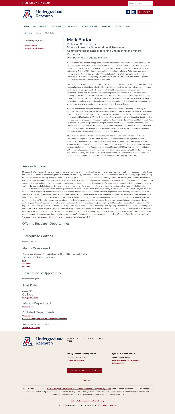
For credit (26, 266)
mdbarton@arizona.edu (35, 48)
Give (128, 26)
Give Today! (145, 12)
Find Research (57, 26)
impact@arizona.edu (75, 360)
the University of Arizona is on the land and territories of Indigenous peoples (79, 389)
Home (26, 26)
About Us (106, 26)
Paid (24, 261)
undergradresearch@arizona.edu (126, 360)
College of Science (30, 298)
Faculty (118, 26)
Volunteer (26, 263)
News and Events (89, 26)
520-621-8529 (32, 45)
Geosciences (27, 307)
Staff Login (87, 380)
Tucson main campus (31, 328)
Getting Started (39, 26)
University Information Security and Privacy (87, 401)
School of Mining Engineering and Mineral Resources (44, 319)
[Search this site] (138, 3)
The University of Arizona (106, 405)
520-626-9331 (119, 363)
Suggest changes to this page (84, 371)
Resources (72, 26)
